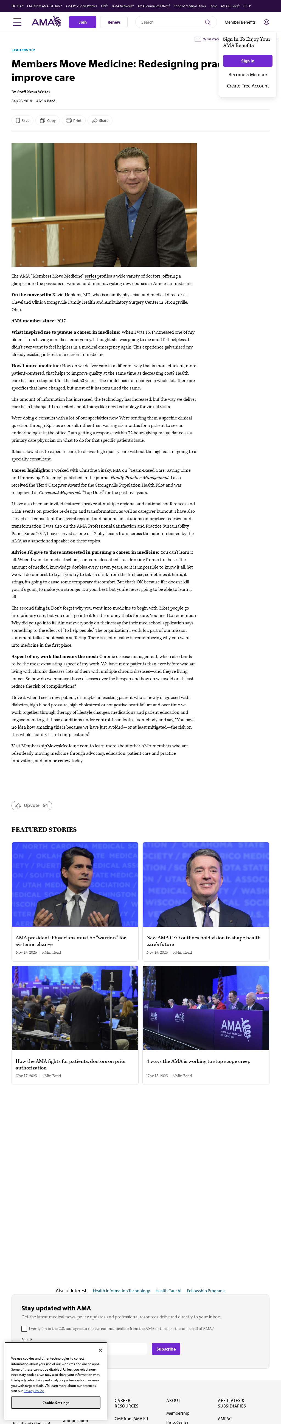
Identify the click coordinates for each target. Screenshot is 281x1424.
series (90, 276)
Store (213, 6)
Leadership (23, 49)
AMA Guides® (230, 6)
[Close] (100, 1350)
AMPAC (225, 1418)
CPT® (104, 6)
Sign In (247, 61)
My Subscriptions (212, 39)
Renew (114, 22)
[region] (55, 1381)
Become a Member (248, 74)
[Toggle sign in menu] (266, 22)
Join (83, 22)
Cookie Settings (56, 1402)
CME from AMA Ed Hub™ (44, 6)
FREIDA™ (17, 6)
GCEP (247, 6)
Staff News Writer (33, 92)
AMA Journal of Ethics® (154, 6)
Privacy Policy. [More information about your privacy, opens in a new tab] (34, 1391)
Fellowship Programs (206, 1290)
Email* (26, 1339)
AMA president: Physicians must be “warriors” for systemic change (71, 941)
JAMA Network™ (122, 6)
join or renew (57, 761)
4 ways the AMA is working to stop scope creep (199, 1061)
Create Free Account (248, 86)
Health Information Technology (121, 1290)
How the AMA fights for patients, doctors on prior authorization (71, 1064)
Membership (177, 1413)
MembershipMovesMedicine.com (55, 746)
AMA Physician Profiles (81, 6)
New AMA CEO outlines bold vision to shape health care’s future (204, 941)
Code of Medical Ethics (190, 6)
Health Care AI (168, 1290)
